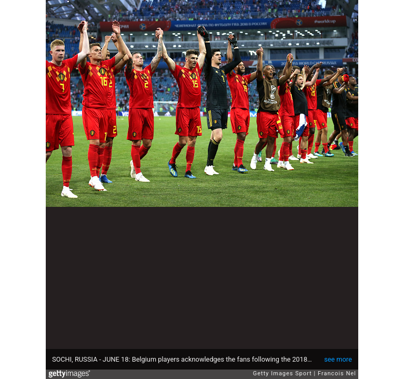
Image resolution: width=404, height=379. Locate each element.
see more (338, 359)
